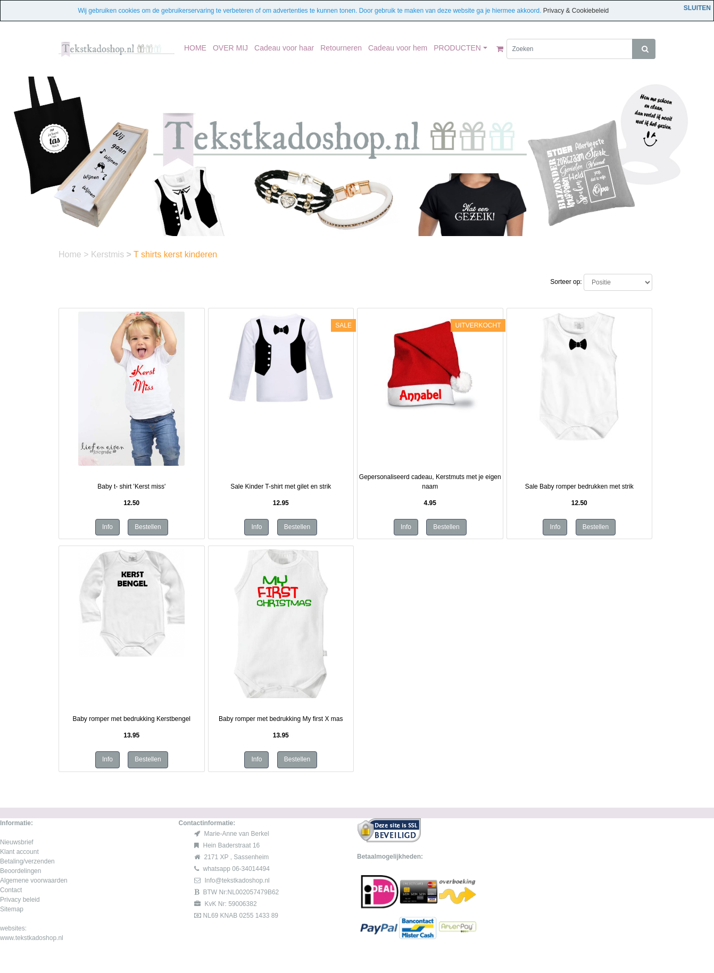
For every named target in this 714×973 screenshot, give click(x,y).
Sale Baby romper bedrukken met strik (579, 486)
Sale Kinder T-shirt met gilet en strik (280, 486)
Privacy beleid (20, 899)
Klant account (19, 851)
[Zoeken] (570, 49)
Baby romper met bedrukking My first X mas (281, 719)
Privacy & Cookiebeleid (576, 10)
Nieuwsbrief (17, 842)
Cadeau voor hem (397, 48)
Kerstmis (109, 254)
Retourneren (341, 48)
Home (71, 254)
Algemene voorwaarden (34, 880)
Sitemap (11, 909)
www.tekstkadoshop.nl (31, 938)
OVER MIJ (230, 48)
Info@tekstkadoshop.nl (237, 880)
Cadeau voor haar (284, 48)
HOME (195, 48)
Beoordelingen (20, 871)
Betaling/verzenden (27, 861)
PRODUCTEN (457, 48)
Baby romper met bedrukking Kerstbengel (131, 719)
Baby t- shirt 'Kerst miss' (131, 486)
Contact (11, 890)
